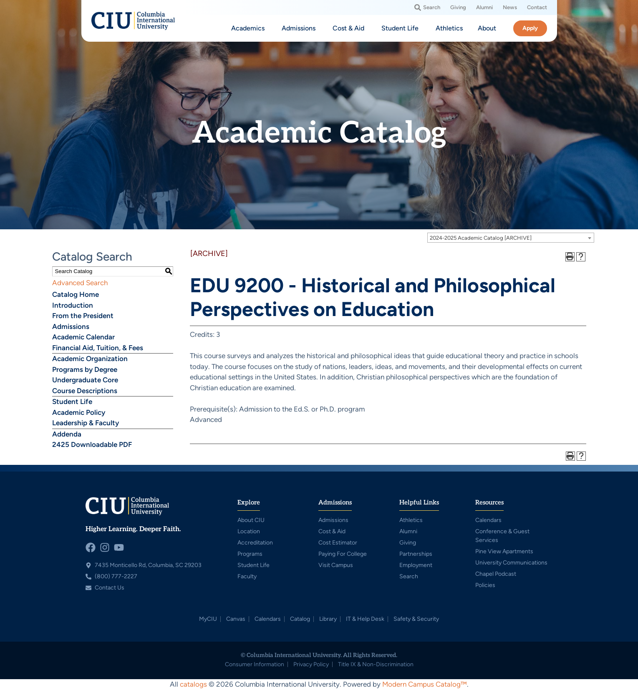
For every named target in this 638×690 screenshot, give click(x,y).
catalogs (193, 684)
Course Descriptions (84, 390)
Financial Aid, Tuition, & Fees (97, 348)
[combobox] (510, 238)
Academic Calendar (83, 337)
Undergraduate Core (85, 380)
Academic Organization (90, 358)
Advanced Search (80, 283)
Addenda (66, 434)
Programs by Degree (84, 369)
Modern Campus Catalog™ (424, 684)
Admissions (70, 326)
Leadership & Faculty (85, 423)
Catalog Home (75, 294)
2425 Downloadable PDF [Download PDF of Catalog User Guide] (92, 444)
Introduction (72, 305)
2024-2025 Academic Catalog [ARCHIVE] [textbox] (481, 238)
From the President (82, 315)
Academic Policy (78, 412)
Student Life (72, 401)
